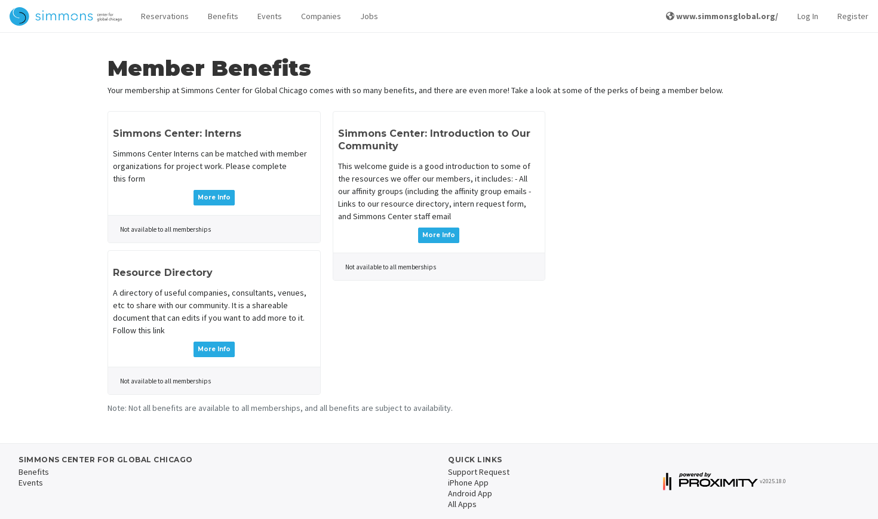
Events (269, 16)
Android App (470, 493)
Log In (807, 16)
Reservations (165, 16)
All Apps (462, 504)
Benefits (223, 16)
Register (852, 16)
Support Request (478, 471)
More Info (214, 197)
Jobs (369, 16)
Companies (321, 16)
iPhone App (468, 482)
